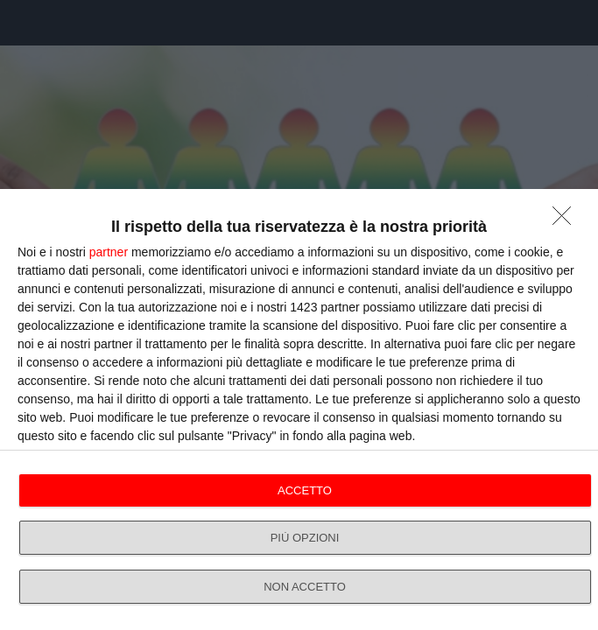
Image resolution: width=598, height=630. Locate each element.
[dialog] (299, 409)
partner (108, 252)
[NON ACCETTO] (566, 220)
